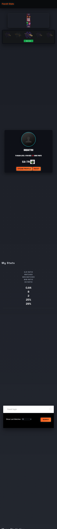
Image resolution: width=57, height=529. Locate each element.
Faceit (36, 169)
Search (46, 419)
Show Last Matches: (13, 419)
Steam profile (24, 169)
